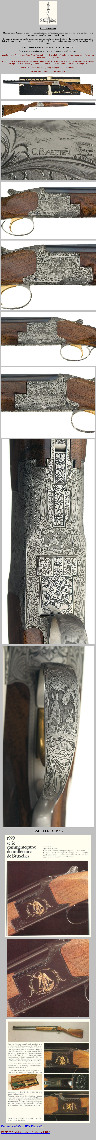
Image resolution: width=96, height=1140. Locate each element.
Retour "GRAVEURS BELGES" (23, 1126)
